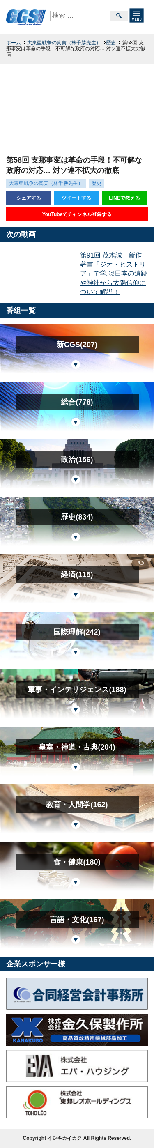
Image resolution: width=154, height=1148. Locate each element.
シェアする (28, 198)
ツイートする (76, 198)
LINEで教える (124, 198)
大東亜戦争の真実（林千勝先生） (64, 43)
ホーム (13, 43)
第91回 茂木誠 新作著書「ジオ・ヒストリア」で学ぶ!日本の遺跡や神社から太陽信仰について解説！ (113, 274)
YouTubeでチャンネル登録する (77, 214)
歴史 (111, 43)
